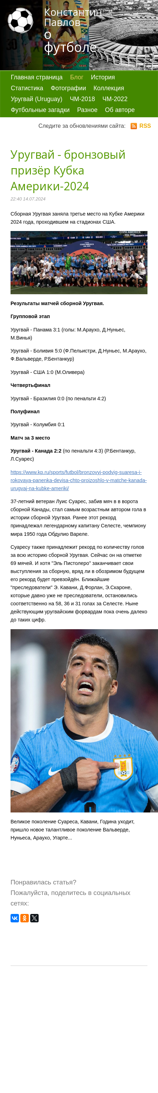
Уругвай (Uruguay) (36, 99)
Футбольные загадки (40, 109)
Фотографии (68, 88)
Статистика (27, 88)
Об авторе (120, 109)
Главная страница (37, 77)
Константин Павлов (75, 30)
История (103, 77)
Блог (77, 77)
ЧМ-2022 (115, 99)
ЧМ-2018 (82, 99)
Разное (87, 109)
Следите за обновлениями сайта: (94, 126)
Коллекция (108, 88)
